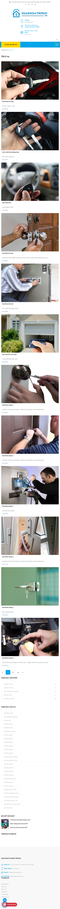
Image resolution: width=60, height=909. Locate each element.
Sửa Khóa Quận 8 (8, 767)
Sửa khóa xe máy (8, 713)
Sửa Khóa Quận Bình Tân (10, 800)
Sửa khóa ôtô (7, 720)
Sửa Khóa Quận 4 (8, 746)
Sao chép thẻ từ (8, 808)
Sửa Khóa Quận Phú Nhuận (11, 797)
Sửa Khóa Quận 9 (8, 771)
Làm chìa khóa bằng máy (10, 717)
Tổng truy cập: (5, 897)
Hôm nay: (3, 886)
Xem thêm (5, 109)
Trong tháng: (4, 894)
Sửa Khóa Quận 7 (8, 764)
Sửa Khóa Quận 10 (9, 775)
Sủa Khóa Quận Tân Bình (10, 757)
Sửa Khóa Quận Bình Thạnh (11, 793)
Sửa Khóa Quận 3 (8, 742)
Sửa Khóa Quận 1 (8, 735)
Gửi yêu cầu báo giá (11, 44)
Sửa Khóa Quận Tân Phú (10, 760)
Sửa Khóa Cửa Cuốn (9, 698)
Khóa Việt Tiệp (8, 695)
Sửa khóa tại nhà (8, 724)
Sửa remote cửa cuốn (9, 731)
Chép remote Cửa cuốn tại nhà (12, 804)
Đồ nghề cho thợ (8, 684)
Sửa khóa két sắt (8, 727)
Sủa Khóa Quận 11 (9, 782)
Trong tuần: (4, 892)
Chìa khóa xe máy (8, 687)
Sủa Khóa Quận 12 (9, 786)
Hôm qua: (3, 889)
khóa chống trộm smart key (11, 691)
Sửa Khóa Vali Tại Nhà (10, 778)
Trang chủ (4, 50)
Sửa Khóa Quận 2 (8, 738)
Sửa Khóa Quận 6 (8, 753)
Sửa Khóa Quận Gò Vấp (10, 789)
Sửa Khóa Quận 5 (8, 749)
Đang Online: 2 (5, 884)
